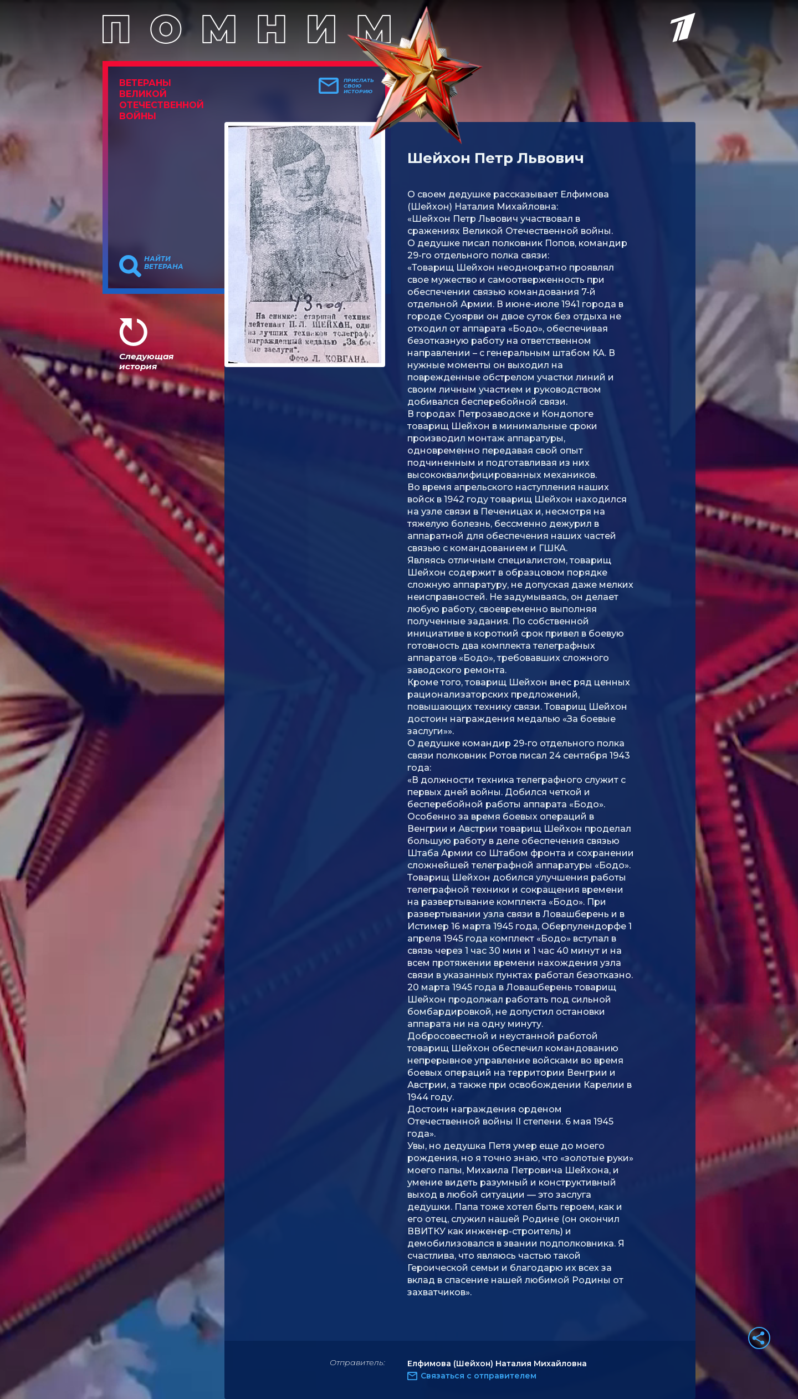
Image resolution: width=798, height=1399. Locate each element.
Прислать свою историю (359, 86)
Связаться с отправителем (478, 1376)
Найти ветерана (163, 263)
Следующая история (146, 361)
